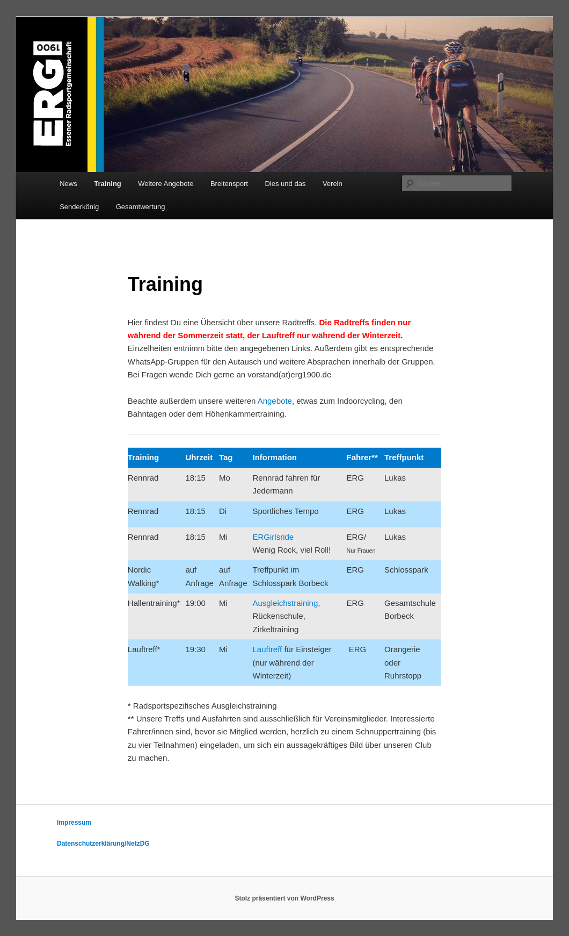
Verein (332, 184)
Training (107, 184)
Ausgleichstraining (285, 603)
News (68, 184)
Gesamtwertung (140, 207)
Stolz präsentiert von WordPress (284, 898)
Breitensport (229, 184)
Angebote (275, 400)
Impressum (74, 822)
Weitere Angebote (165, 184)
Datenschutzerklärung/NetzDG (103, 843)
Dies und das (285, 184)
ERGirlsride (273, 536)
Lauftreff (268, 649)
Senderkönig (79, 207)
